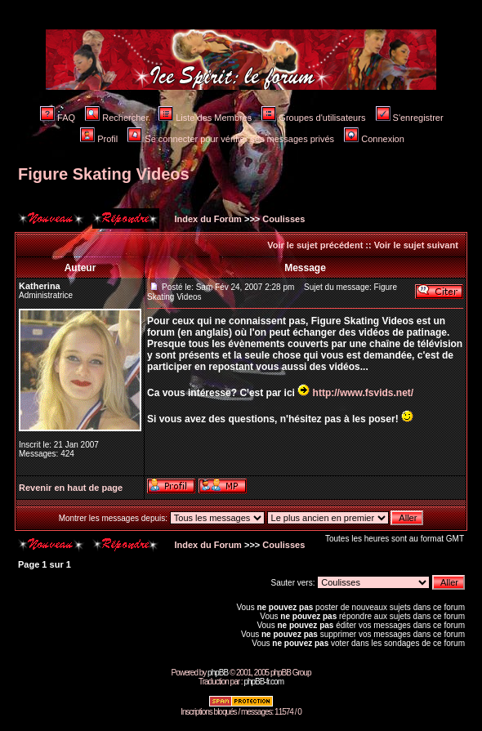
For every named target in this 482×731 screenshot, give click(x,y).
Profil (99, 139)
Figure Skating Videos (104, 174)
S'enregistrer (410, 118)
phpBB (218, 672)
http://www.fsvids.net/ (363, 393)
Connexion (374, 139)
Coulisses (283, 219)
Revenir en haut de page (71, 488)
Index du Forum (207, 219)
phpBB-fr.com (263, 681)
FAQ (57, 118)
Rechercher (117, 118)
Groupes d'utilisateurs (313, 118)
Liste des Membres (205, 118)
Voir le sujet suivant (416, 245)
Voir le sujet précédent (315, 245)
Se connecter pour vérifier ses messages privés (230, 139)
